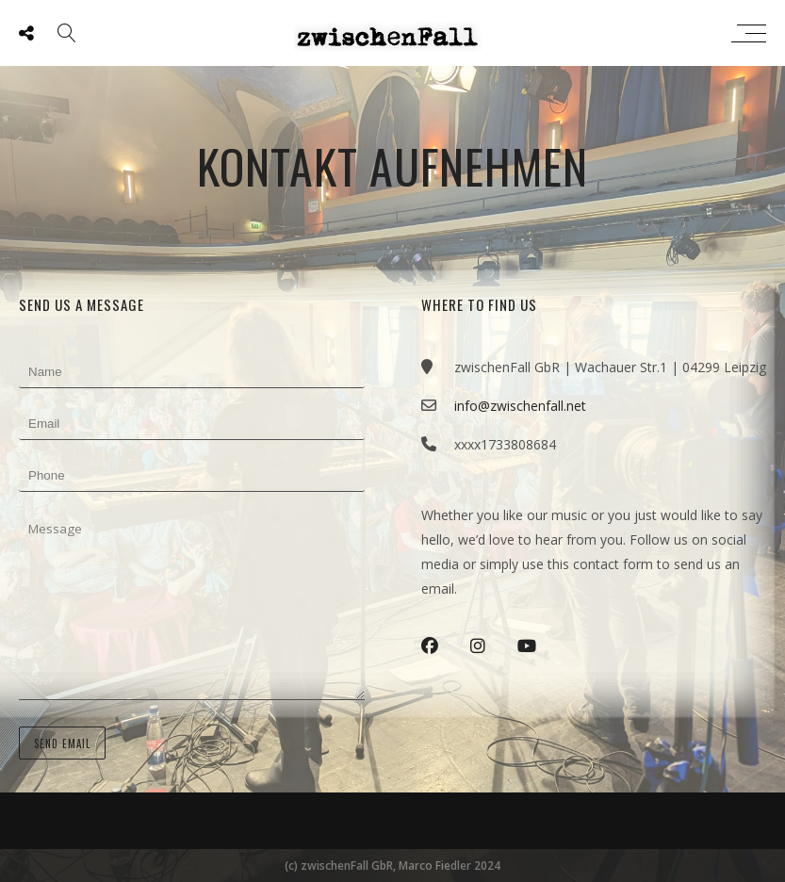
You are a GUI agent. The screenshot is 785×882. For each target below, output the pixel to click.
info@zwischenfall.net (520, 406)
